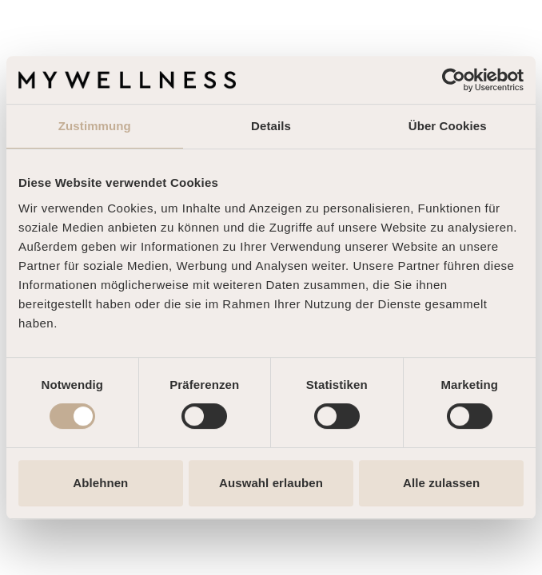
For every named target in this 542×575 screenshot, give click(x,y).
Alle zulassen (441, 483)
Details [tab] (271, 126)
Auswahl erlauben (271, 483)
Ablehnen (100, 483)
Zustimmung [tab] (94, 126)
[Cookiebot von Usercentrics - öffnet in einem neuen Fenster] (454, 80)
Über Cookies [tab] (447, 126)
